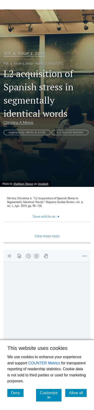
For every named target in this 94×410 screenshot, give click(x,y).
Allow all (78, 393)
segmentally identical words (26, 132)
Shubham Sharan (23, 183)
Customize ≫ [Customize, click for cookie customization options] (50, 395)
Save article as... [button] (46, 216)
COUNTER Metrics (44, 363)
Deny (17, 393)
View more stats (47, 236)
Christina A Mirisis (18, 122)
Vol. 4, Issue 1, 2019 (24, 53)
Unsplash (43, 183)
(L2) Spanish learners (70, 132)
